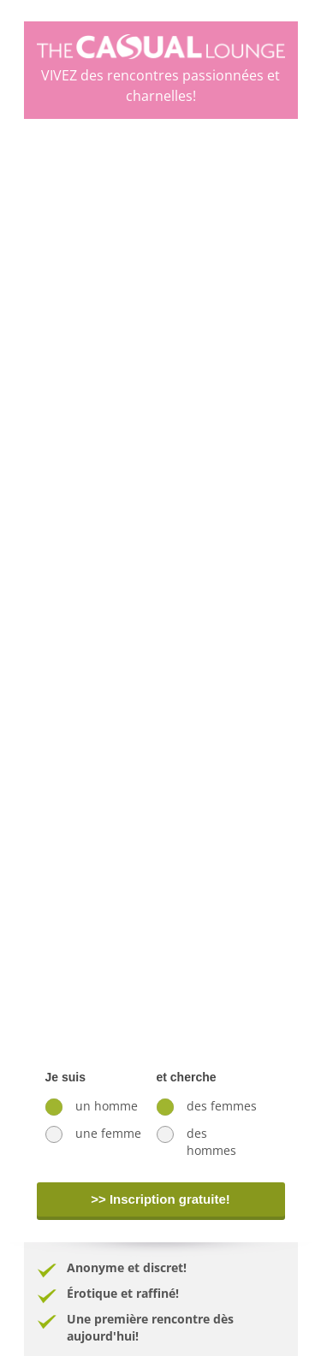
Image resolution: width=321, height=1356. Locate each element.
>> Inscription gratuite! (160, 1199)
